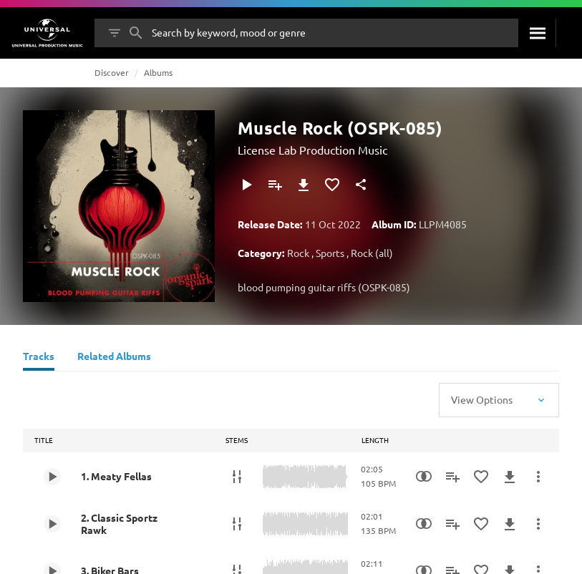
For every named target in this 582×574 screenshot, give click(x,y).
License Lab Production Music (312, 149)
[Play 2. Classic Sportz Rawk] (52, 524)
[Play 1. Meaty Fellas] (52, 476)
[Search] (537, 33)
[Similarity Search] (423, 476)
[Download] (303, 184)
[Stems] (237, 476)
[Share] (360, 184)
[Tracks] (38, 358)
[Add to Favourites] (332, 184)
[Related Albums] (114, 358)
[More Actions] (538, 476)
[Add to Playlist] (274, 184)
